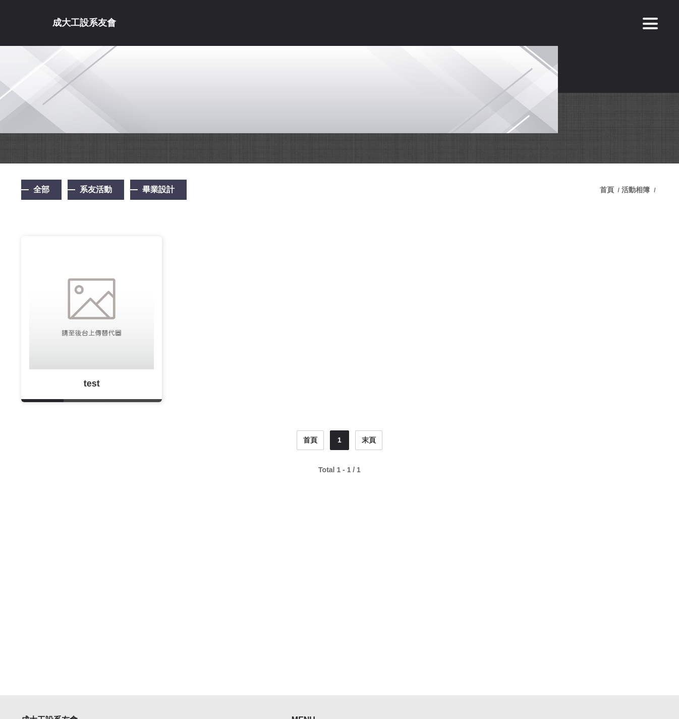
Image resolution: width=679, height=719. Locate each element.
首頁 (608, 190)
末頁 (369, 440)
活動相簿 (635, 190)
